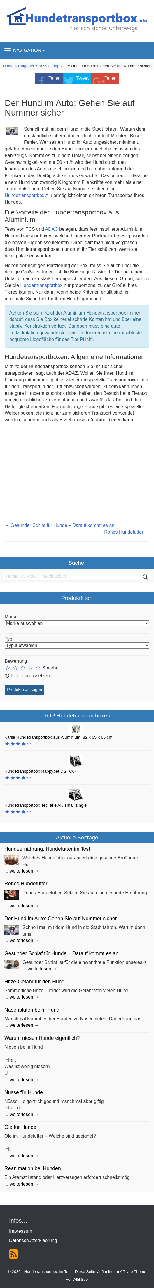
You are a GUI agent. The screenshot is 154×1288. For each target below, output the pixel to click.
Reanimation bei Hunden (32, 1168)
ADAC (51, 229)
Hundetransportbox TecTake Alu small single (45, 805)
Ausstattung (49, 66)
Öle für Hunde (20, 1127)
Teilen (54, 78)
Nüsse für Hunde (23, 1092)
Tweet (82, 78)
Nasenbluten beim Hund (32, 1010)
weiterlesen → (24, 870)
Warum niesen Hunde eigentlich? (42, 1038)
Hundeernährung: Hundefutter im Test (47, 849)
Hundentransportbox (42, 285)
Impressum (20, 1231)
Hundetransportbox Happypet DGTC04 (40, 771)
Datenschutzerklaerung (33, 1240)
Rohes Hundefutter (123, 532)
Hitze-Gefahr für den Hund (34, 982)
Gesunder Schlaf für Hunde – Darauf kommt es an (62, 525)
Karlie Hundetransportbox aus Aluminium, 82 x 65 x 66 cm (58, 737)
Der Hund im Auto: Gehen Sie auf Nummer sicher (60, 918)
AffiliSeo (81, 1279)
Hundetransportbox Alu (28, 195)
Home (8, 66)
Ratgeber (26, 66)
